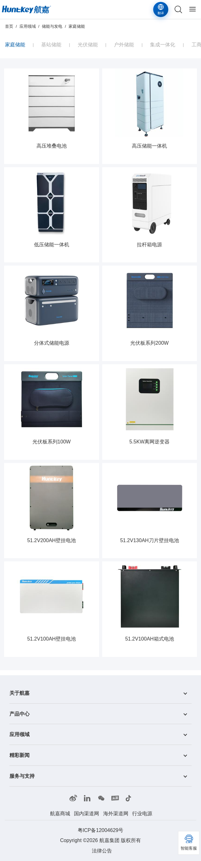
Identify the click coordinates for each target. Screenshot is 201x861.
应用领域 (28, 26)
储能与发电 (52, 26)
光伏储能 (88, 44)
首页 (9, 26)
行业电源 (142, 813)
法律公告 (102, 850)
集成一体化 (162, 44)
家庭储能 (77, 26)
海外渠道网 (115, 813)
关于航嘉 (19, 693)
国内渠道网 (86, 813)
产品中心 (19, 713)
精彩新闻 (19, 755)
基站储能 (51, 44)
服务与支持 (22, 776)
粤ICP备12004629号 (101, 830)
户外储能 (124, 44)
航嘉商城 (60, 813)
